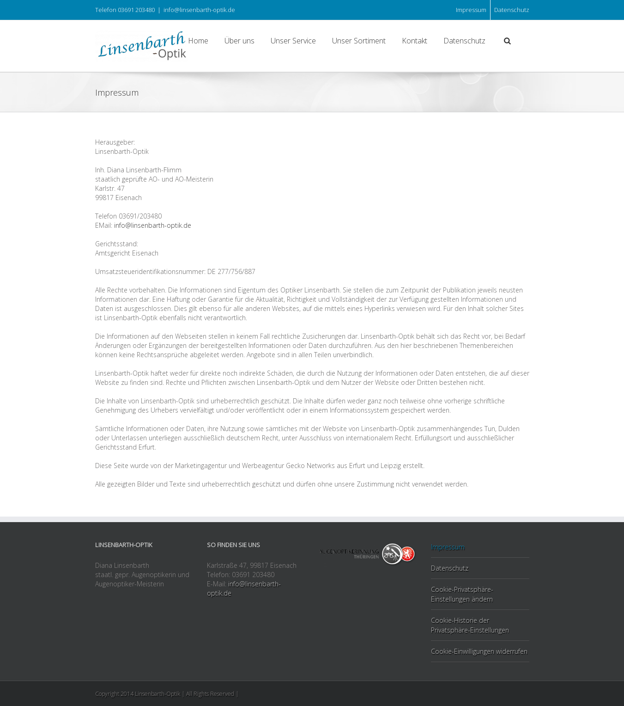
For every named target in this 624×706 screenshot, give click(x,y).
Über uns (239, 41)
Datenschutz (511, 10)
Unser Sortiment (359, 41)
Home (198, 41)
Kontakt (414, 41)
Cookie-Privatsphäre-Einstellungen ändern (462, 594)
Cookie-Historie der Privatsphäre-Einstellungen (470, 625)
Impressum (471, 10)
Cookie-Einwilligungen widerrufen (479, 651)
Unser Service (293, 41)
